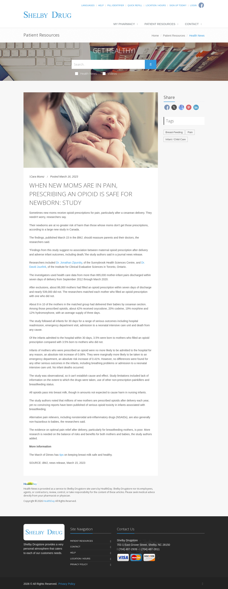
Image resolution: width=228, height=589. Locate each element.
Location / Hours (156, 5)
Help (101, 5)
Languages (87, 5)
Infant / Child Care (176, 139)
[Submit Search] (150, 64)
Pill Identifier (115, 5)
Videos (110, 73)
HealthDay (49, 501)
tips (61, 454)
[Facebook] (202, 583)
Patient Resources (160, 24)
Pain (190, 132)
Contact (192, 24)
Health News (86, 73)
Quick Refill (135, 5)
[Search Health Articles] (108, 64)
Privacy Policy (79, 564)
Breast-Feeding (174, 132)
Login (193, 5)
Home (155, 35)
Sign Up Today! (177, 5)
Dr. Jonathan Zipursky (69, 262)
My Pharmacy (124, 24)
